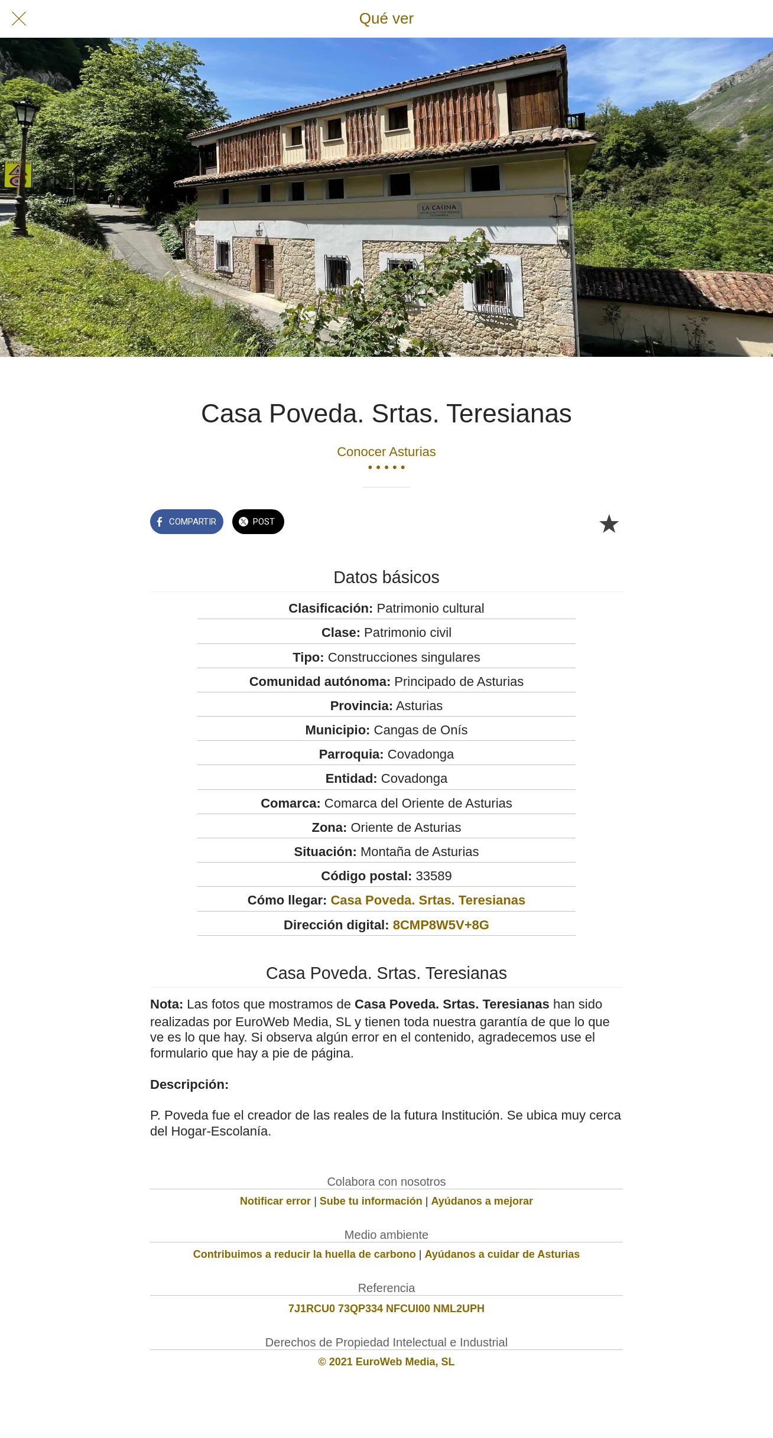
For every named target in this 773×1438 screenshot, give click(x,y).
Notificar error (275, 1201)
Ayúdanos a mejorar (482, 1201)
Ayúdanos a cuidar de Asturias (502, 1254)
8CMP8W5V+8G (441, 925)
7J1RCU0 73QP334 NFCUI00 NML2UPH (386, 1309)
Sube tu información (371, 1201)
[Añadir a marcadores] (609, 523)
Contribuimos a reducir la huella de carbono (304, 1254)
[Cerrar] (19, 19)
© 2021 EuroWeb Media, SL (387, 1362)
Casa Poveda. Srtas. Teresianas (427, 900)
